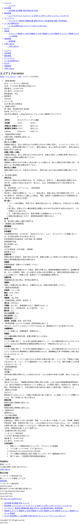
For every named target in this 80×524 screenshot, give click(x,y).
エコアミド (27, 16)
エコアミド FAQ (30, 26)
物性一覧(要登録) (60, 21)
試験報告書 (29, 21)
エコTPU (41, 16)
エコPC (48, 16)
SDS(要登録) (49, 21)
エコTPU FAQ (41, 26)
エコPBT (34, 16)
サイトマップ (43, 516)
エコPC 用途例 (53, 33)
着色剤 (21, 21)
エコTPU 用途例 (41, 33)
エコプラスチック (15, 16)
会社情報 (7, 8)
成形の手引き (39, 21)
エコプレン (55, 16)
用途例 (6, 31)
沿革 (20, 503)
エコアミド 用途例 (16, 33)
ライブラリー (9, 18)
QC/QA (7, 28)
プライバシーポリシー (57, 516)
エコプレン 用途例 (66, 33)
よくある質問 (22, 516)
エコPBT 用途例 (29, 33)
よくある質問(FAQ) (11, 23)
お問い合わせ (9, 44)
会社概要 (19, 10)
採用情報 (7, 39)
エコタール (64, 16)
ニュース (7, 3)
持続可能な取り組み (30, 10)
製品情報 (7, 13)
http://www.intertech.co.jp (13, 499)
